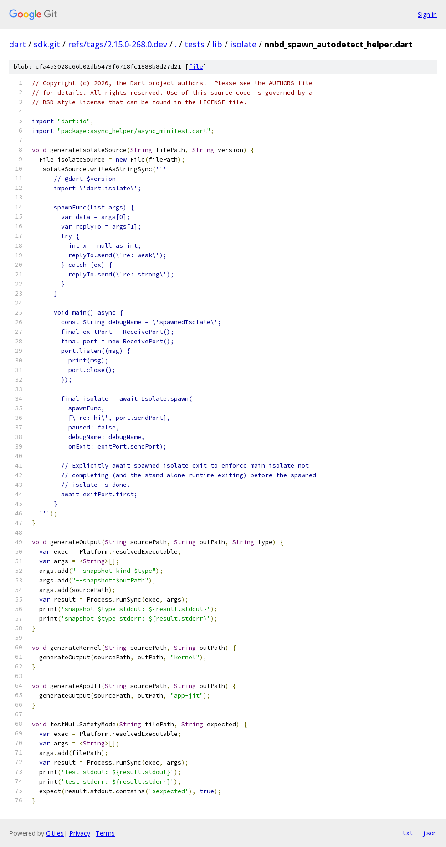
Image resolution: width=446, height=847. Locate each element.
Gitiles (55, 833)
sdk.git (47, 44)
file (196, 67)
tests (195, 44)
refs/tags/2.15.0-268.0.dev (117, 44)
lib (217, 44)
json (429, 833)
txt (407, 833)
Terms (105, 833)
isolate (243, 44)
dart (17, 44)
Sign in (427, 14)
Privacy (79, 833)
